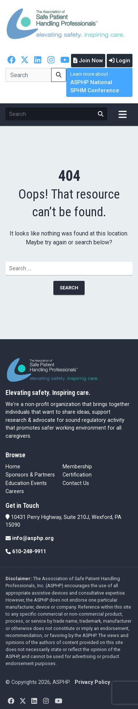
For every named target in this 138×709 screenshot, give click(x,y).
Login (119, 60)
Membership (77, 467)
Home (13, 467)
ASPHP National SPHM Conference (94, 82)
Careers (15, 491)
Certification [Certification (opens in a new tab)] (77, 475)
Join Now (88, 60)
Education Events (26, 483)
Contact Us (76, 483)
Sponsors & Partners (30, 475)
